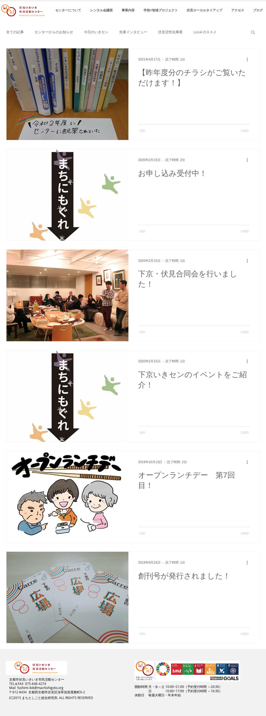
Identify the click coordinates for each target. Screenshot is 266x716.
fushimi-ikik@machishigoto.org (40, 687)
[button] (252, 32)
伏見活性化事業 (170, 32)
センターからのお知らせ (54, 32)
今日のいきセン (96, 32)
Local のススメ (205, 32)
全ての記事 (15, 32)
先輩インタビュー (133, 32)
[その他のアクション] (249, 59)
